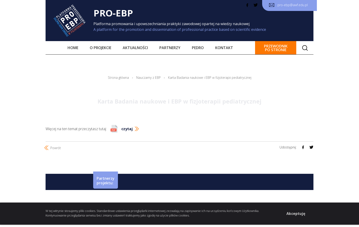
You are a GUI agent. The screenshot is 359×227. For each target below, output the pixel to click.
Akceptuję (295, 213)
